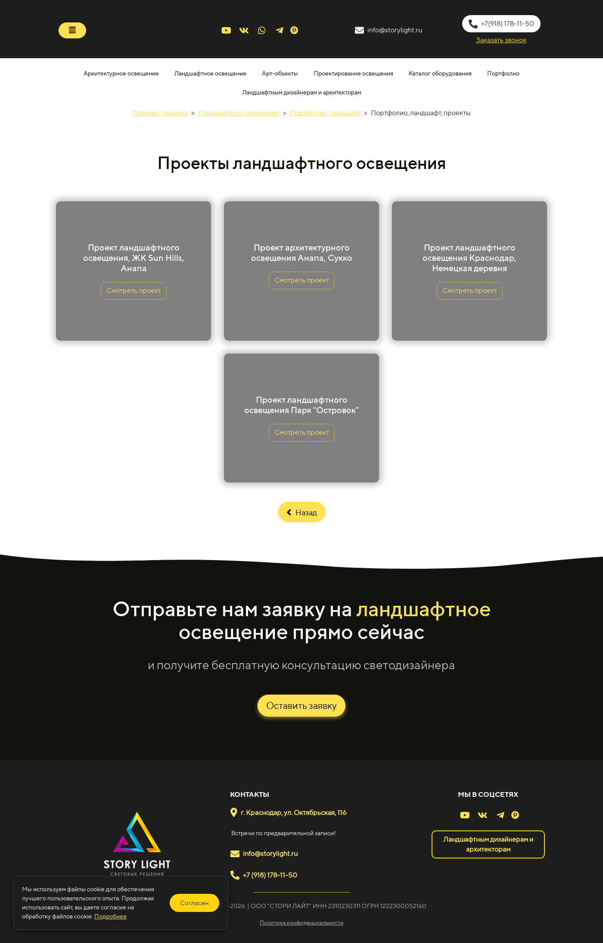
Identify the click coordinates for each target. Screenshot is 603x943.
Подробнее (110, 916)
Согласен (194, 902)
